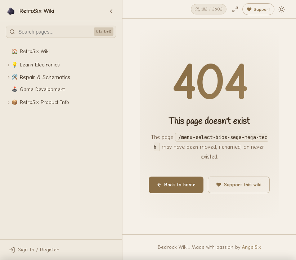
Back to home (176, 185)
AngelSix (251, 247)
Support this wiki (238, 185)
